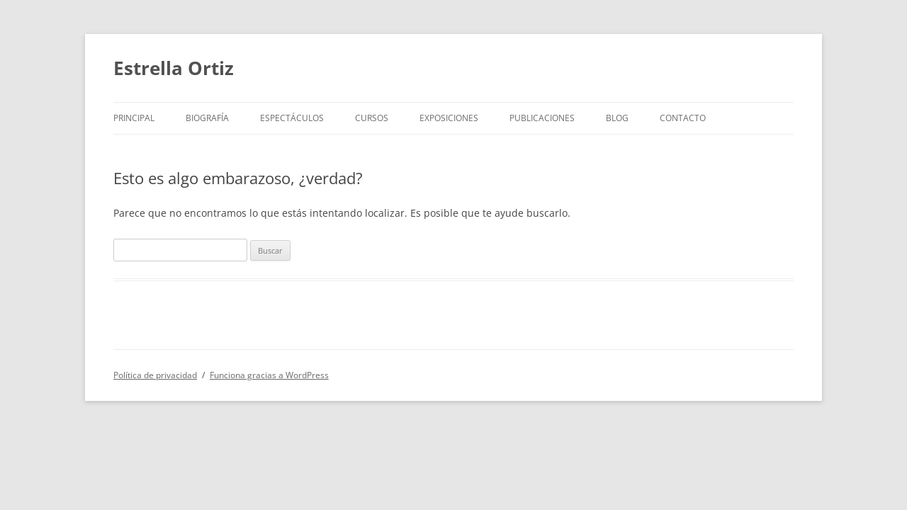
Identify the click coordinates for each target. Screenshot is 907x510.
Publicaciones (542, 118)
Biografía (207, 118)
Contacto (683, 118)
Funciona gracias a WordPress (269, 375)
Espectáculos (292, 118)
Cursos (371, 118)
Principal (133, 118)
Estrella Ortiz (173, 68)
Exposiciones (448, 118)
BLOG (617, 118)
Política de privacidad (155, 375)
